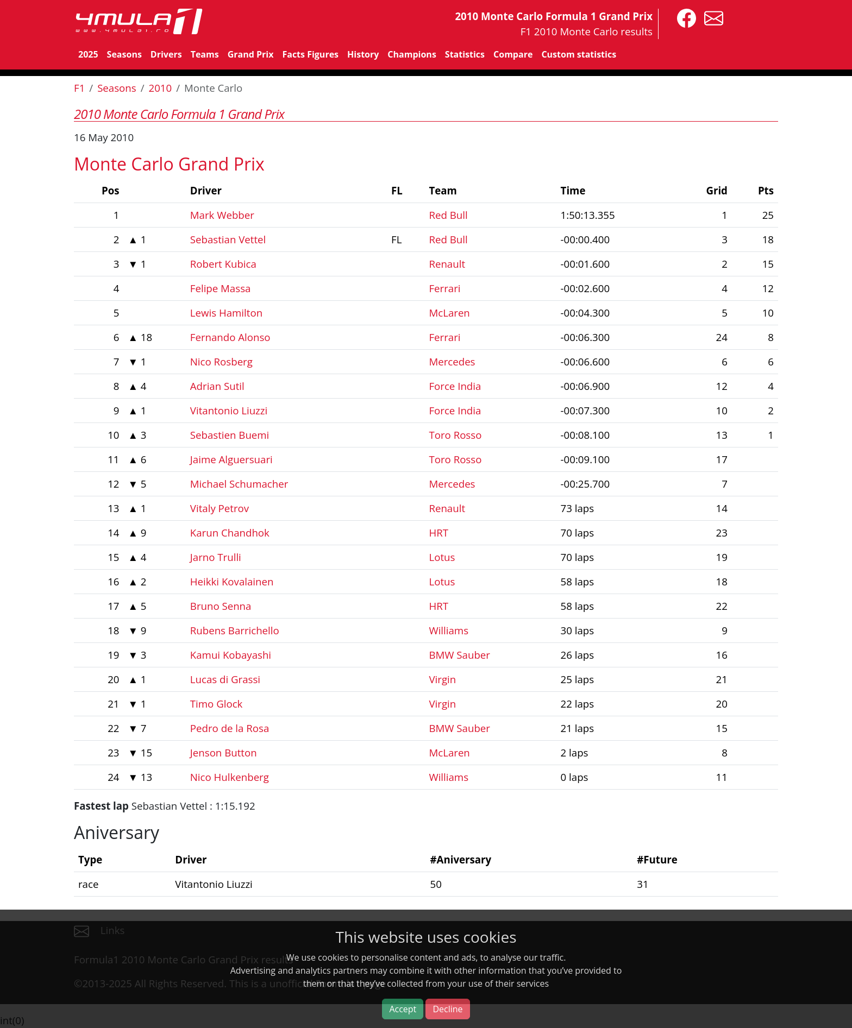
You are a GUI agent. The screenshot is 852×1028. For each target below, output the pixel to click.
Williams (448, 630)
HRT (438, 532)
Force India (455, 386)
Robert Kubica (223, 263)
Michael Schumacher (239, 483)
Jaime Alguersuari (231, 459)
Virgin (442, 679)
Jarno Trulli (215, 557)
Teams (205, 54)
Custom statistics (578, 54)
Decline (447, 1009)
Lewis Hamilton (226, 312)
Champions (411, 54)
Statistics (465, 54)
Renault (447, 263)
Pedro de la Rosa (229, 728)
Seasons (124, 54)
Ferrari (444, 288)
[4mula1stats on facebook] (684, 17)
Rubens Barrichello (234, 630)
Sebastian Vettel (228, 239)
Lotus (442, 557)
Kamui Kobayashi (230, 654)
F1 (79, 87)
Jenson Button (223, 752)
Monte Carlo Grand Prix (169, 163)
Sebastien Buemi (229, 435)
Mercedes (452, 361)
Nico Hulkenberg (229, 777)
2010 (160, 87)
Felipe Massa (220, 288)
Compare (512, 54)
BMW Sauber (459, 654)
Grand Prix (251, 54)
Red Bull (448, 215)
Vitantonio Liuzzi (228, 410)
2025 (88, 54)
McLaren (449, 312)
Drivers (166, 54)
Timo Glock (216, 703)
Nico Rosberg (221, 361)
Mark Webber (222, 215)
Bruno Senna (221, 606)
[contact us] (711, 17)
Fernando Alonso (230, 337)
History (363, 54)
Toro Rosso (455, 435)
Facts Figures (310, 54)
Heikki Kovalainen (232, 581)
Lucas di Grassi (225, 679)
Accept (402, 1009)
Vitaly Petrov (219, 508)
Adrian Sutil (217, 386)
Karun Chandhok (230, 532)
